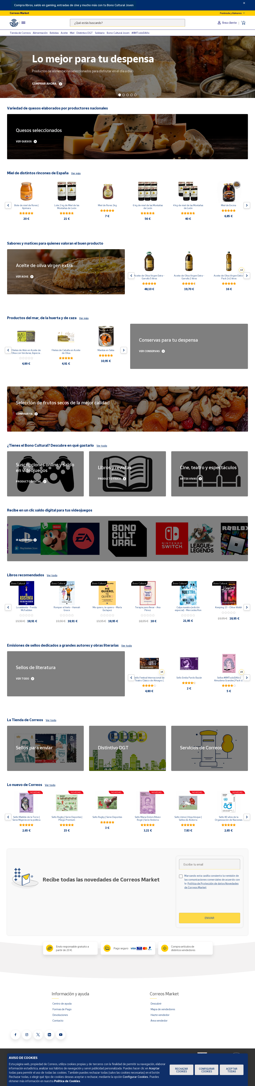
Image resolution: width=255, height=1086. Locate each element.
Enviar (209, 918)
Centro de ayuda (62, 1003)
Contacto (57, 1020)
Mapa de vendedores (163, 1009)
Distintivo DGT (84, 32)
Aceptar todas (231, 1070)
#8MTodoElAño (140, 32)
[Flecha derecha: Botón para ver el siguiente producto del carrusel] (247, 205)
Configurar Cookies (206, 1070)
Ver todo (102, 445)
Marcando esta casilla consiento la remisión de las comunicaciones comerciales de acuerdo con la (212, 881)
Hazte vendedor (160, 1014)
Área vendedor (159, 1020)
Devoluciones (60, 1014)
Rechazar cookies (181, 1070)
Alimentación (40, 32)
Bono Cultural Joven (118, 32)
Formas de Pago (62, 1009)
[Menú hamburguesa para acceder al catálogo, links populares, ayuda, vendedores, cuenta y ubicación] (23, 22)
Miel (72, 32)
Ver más (76, 173)
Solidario (100, 32)
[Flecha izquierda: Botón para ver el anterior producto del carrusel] (8, 205)
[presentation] (209, 903)
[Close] (244, 3)
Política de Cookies (67, 1081)
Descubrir (156, 1003)
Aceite (64, 32)
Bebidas (54, 32)
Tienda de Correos (20, 32)
